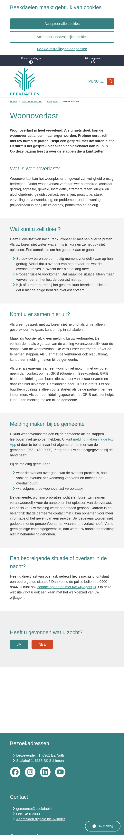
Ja (19, 644)
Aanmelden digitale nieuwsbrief (40, 819)
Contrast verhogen (31, 60)
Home (13, 101)
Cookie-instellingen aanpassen (62, 48)
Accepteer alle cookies (62, 24)
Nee (42, 644)
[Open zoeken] (110, 81)
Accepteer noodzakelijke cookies (62, 37)
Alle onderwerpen (32, 101)
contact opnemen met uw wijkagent (66, 587)
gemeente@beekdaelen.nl (36, 809)
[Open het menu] (96, 81)
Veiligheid (52, 101)
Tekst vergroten (93, 60)
